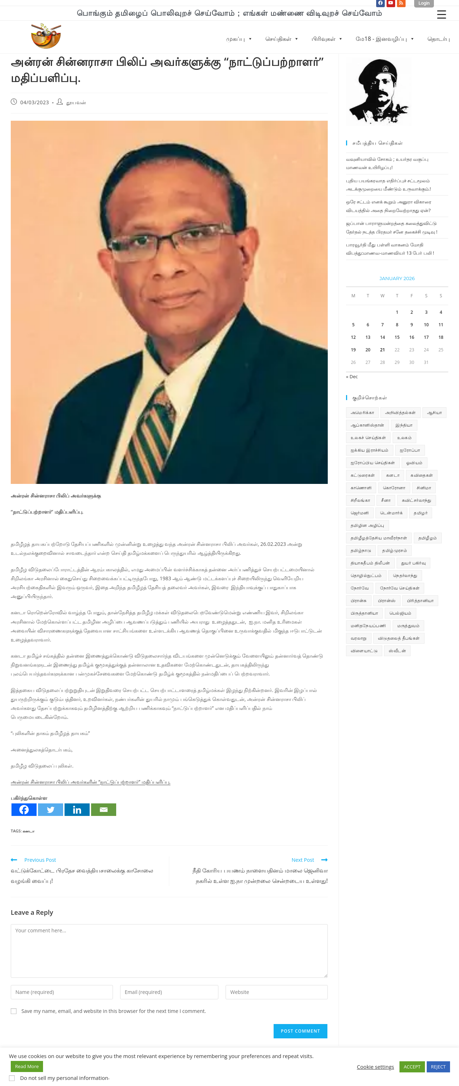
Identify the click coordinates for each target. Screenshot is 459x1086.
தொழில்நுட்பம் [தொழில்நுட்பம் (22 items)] (366, 575)
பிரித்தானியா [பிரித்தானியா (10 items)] (420, 600)
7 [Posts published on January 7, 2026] (382, 325)
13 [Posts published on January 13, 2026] (367, 337)
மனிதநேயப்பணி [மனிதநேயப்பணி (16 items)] (368, 626)
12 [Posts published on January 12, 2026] (353, 337)
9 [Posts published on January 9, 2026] (412, 325)
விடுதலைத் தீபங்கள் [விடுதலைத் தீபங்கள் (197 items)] (399, 638)
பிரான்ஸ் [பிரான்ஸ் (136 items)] (387, 600)
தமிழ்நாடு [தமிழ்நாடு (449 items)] (361, 550)
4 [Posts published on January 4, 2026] (441, 312)
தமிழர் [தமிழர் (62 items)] (420, 513)
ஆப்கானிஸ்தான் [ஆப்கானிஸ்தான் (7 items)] (367, 425)
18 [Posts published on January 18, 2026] (441, 337)
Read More (27, 1066)
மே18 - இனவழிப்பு (385, 38)
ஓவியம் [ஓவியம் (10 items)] (414, 463)
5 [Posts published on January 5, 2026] (353, 325)
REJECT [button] (438, 1066)
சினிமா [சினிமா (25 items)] (424, 488)
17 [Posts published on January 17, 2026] (426, 337)
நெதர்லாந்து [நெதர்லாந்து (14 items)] (405, 575)
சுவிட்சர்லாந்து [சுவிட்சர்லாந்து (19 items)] (416, 500)
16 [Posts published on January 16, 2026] (411, 337)
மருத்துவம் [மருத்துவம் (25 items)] (408, 626)
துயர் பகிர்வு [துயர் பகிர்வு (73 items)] (413, 563)
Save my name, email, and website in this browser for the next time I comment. (114, 1011)
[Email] (103, 809)
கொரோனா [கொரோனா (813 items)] (394, 488)
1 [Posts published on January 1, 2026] (397, 312)
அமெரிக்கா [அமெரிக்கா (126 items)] (362, 412)
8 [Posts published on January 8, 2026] (397, 325)
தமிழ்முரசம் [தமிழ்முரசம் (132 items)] (394, 550)
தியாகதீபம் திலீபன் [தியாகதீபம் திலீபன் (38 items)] (370, 563)
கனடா (28, 830)
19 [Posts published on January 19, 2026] (353, 350)
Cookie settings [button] (375, 1066)
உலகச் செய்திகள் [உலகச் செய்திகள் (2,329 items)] (368, 437)
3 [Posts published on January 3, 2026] (426, 312)
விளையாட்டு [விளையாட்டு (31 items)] (364, 651)
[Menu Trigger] (442, 14)
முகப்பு (239, 38)
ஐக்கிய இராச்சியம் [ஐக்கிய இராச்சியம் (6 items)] (370, 450)
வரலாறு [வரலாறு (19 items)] (359, 638)
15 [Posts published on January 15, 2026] (397, 337)
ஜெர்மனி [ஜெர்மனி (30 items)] (360, 513)
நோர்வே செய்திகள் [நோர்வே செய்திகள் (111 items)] (400, 588)
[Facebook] (24, 809)
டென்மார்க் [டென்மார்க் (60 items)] (391, 513)
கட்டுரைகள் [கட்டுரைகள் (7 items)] (363, 475)
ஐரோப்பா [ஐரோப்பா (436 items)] (410, 450)
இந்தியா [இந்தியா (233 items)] (404, 425)
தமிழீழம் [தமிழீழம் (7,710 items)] (427, 538)
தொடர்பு (438, 39)
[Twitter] (50, 809)
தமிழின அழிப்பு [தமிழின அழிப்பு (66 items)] (367, 525)
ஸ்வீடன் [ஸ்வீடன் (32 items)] (397, 651)
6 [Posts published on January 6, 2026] (368, 325)
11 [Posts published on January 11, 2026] (441, 325)
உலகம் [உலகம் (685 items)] (404, 437)
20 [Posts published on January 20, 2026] (367, 350)
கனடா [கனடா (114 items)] (392, 475)
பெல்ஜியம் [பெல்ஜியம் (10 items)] (400, 613)
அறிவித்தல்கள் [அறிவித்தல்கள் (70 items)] (400, 412)
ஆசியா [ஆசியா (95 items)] (434, 412)
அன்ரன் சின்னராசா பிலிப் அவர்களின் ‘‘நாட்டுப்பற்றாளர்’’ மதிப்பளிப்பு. (90, 781)
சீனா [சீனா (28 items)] (386, 500)
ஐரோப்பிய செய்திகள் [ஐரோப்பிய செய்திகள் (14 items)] (373, 463)
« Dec (352, 376)
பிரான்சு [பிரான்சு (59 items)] (359, 600)
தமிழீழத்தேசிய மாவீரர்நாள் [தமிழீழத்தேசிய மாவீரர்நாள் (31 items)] (379, 538)
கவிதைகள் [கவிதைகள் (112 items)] (422, 475)
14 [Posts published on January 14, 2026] (382, 337)
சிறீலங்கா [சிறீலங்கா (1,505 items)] (360, 500)
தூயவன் (76, 102)
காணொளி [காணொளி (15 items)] (361, 488)
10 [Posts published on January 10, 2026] (426, 325)
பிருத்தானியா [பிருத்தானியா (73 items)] (364, 613)
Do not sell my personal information (64, 1077)
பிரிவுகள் (327, 38)
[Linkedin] (77, 809)
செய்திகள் (282, 38)
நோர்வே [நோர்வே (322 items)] (360, 588)
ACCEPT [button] (412, 1066)
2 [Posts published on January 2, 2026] (412, 312)
